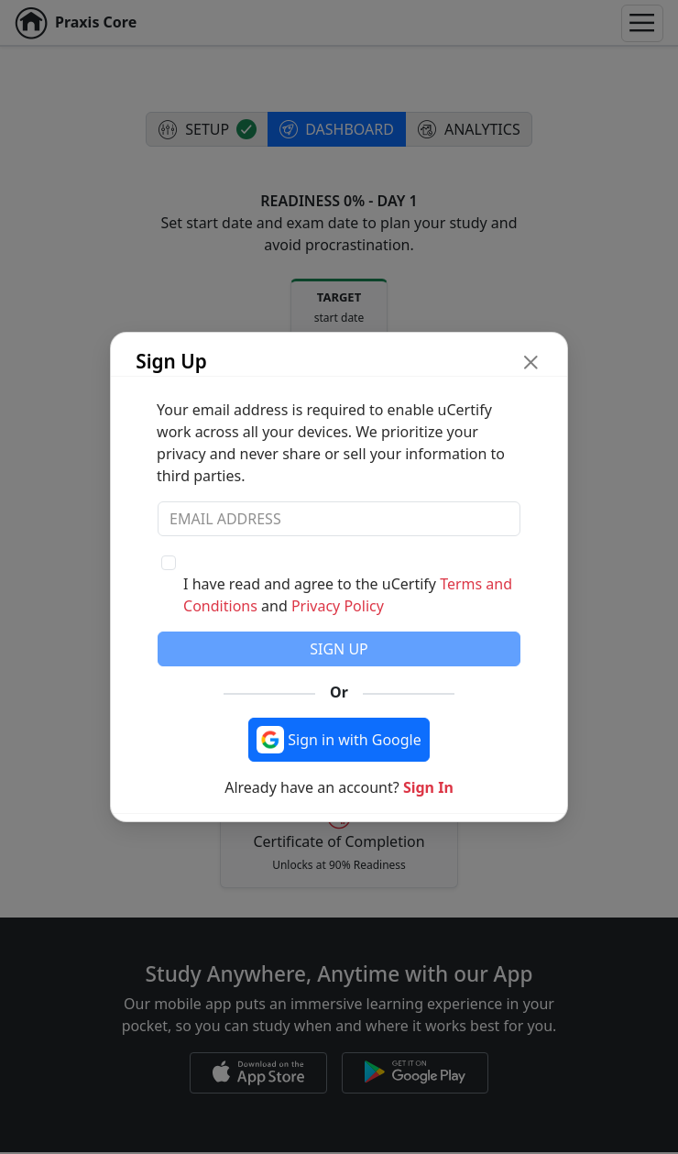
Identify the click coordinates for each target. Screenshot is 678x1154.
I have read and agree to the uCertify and (347, 595)
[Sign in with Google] (339, 740)
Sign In (428, 787)
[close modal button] (530, 361)
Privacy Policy (337, 606)
